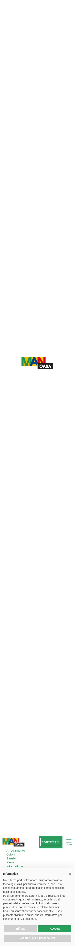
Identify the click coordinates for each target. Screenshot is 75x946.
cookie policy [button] (17, 891)
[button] (70, 874)
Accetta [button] (55, 928)
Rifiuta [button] (20, 928)
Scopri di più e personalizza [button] (37, 937)
